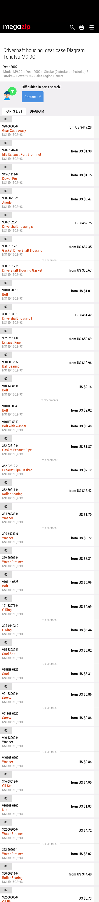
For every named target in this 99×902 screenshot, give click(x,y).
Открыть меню (91, 27)
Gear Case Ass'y (14, 130)
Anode (7, 202)
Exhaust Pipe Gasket (17, 470)
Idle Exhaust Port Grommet (21, 154)
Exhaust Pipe (11, 342)
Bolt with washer (14, 426)
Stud (5, 674)
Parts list (13, 111)
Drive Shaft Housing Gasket (22, 270)
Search (72, 27)
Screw (6, 698)
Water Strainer (12, 562)
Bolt (5, 294)
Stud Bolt (8, 654)
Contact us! (32, 97)
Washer (7, 518)
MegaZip (17, 27)
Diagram (37, 111)
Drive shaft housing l (17, 318)
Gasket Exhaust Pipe (17, 450)
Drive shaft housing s (17, 226)
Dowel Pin (9, 178)
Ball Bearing (10, 366)
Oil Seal (7, 786)
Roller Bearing (12, 494)
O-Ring (7, 610)
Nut (4, 810)
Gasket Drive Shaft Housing (22, 250)
